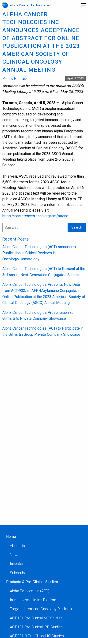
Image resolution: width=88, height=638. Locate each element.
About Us (17, 546)
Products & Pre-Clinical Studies (32, 582)
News (14, 554)
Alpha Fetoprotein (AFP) (29, 591)
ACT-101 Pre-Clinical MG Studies (36, 618)
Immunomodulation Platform (33, 600)
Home (11, 536)
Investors (17, 563)
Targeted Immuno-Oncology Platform (41, 609)
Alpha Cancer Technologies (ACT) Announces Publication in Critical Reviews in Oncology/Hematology (39, 253)
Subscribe (18, 573)
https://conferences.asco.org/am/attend (35, 216)
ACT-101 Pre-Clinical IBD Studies (36, 627)
